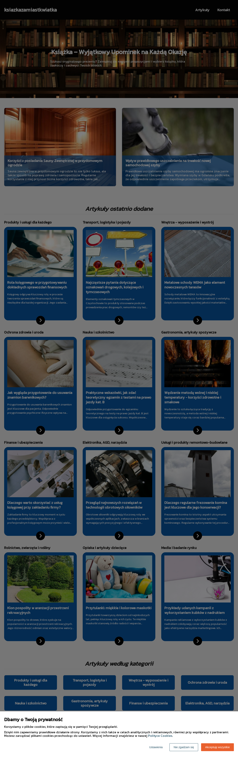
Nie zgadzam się (184, 747)
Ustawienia (156, 747)
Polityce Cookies (160, 735)
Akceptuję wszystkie (217, 747)
